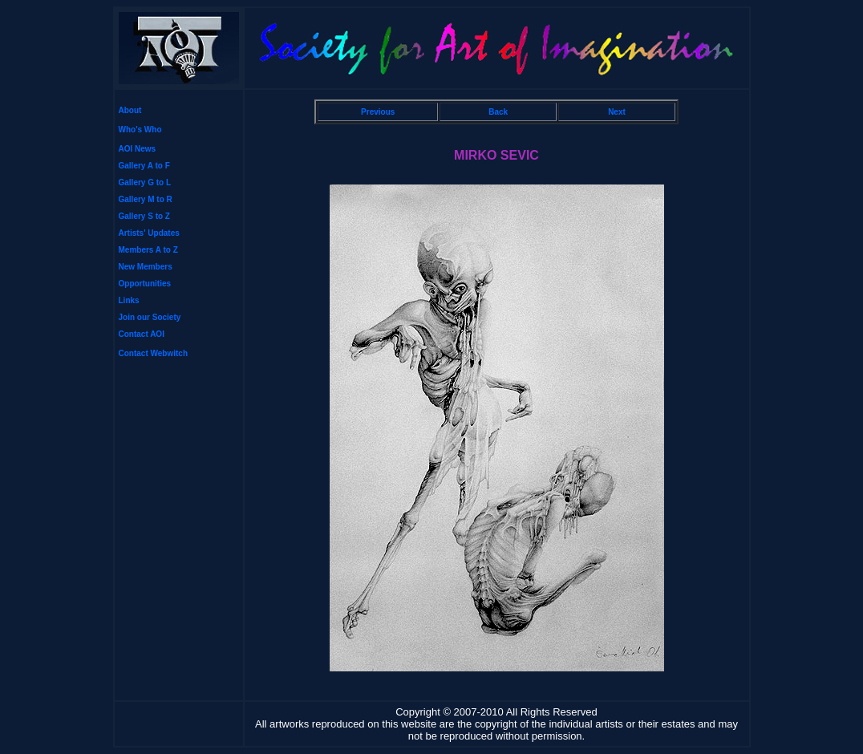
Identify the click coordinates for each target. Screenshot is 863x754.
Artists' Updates (149, 233)
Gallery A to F (144, 165)
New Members (145, 266)
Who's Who (140, 129)
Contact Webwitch (153, 353)
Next (617, 111)
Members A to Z (148, 249)
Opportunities (145, 283)
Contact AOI (141, 334)
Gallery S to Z (144, 216)
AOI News (137, 148)
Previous (378, 111)
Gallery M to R (145, 199)
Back (498, 111)
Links (129, 300)
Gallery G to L (145, 182)
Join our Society (150, 317)
